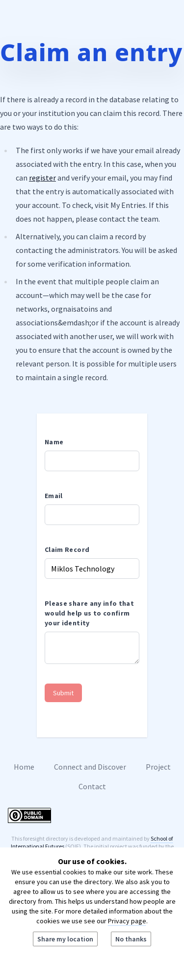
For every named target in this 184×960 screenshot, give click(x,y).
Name (54, 441)
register (42, 178)
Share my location (65, 939)
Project (158, 767)
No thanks (131, 939)
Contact (92, 786)
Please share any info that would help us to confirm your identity (89, 613)
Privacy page (127, 920)
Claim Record (67, 549)
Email (54, 495)
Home (24, 767)
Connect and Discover (90, 767)
